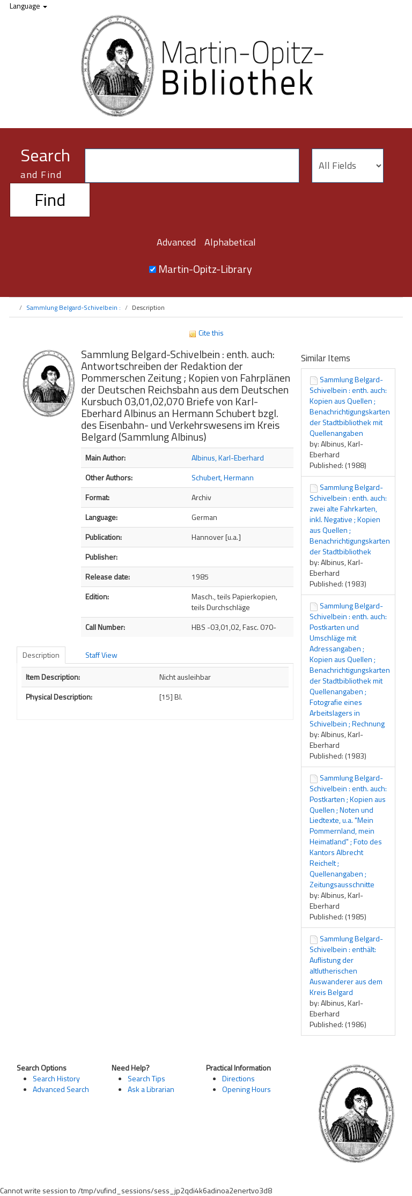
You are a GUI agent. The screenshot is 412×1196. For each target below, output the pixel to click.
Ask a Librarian (151, 1089)
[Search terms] (192, 165)
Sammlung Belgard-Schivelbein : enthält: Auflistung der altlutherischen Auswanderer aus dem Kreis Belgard (346, 965)
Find (49, 199)
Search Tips (146, 1078)
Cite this (206, 332)
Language (28, 5)
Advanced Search (61, 1089)
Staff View (101, 654)
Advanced (176, 242)
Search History (56, 1078)
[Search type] (348, 165)
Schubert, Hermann (223, 477)
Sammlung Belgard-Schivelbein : (73, 307)
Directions (238, 1078)
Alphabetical (230, 242)
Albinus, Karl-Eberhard (228, 457)
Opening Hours (246, 1089)
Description (41, 654)
